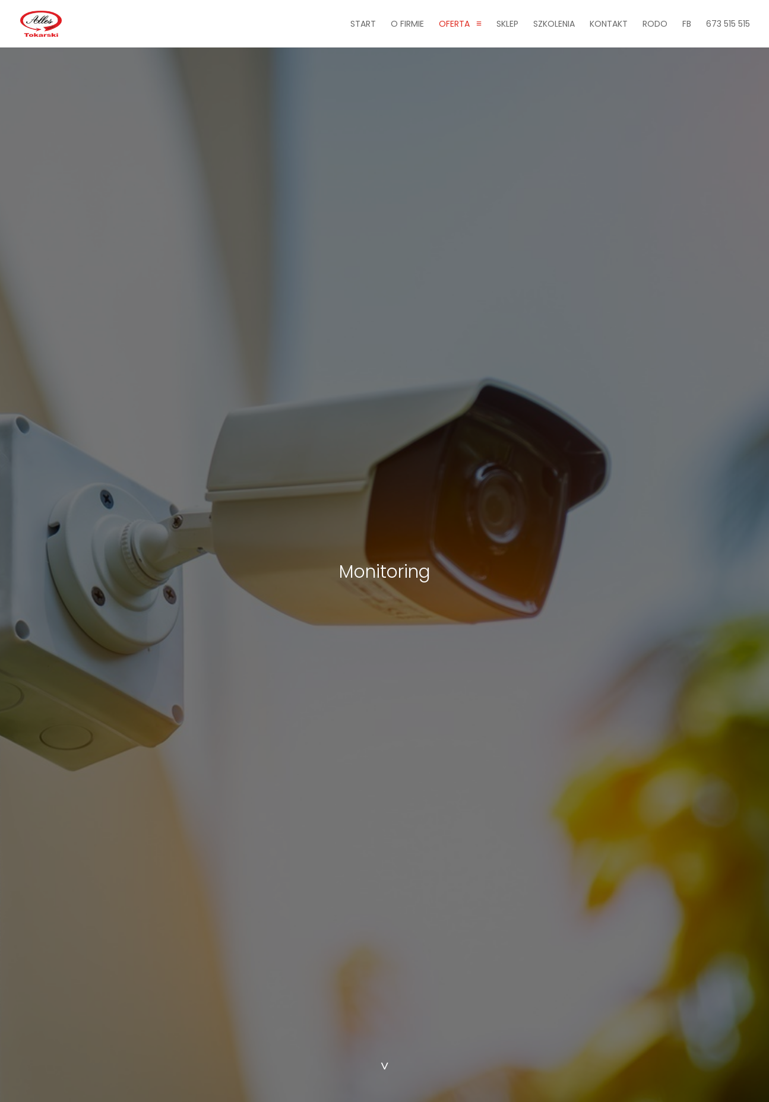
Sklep (507, 25)
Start (363, 25)
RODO (655, 25)
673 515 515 (728, 25)
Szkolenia (554, 25)
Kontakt (609, 25)
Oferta (454, 25)
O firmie (407, 25)
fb (686, 25)
